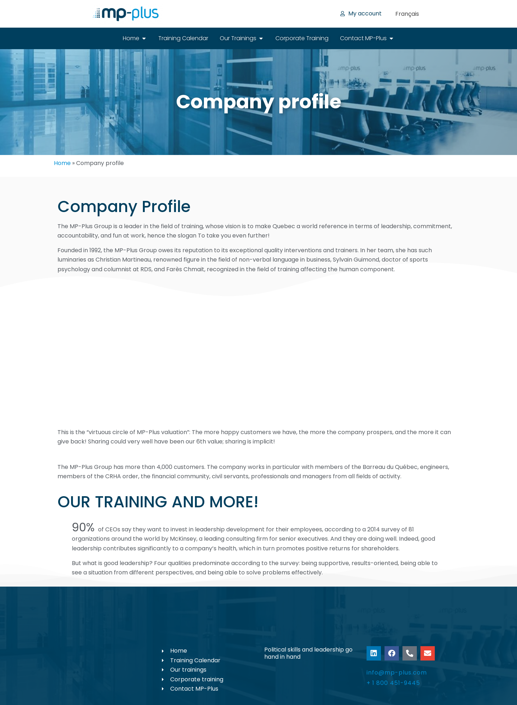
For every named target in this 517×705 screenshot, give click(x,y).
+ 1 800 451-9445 (393, 683)
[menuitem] (407, 14)
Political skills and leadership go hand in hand (308, 653)
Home (62, 163)
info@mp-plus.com (397, 672)
